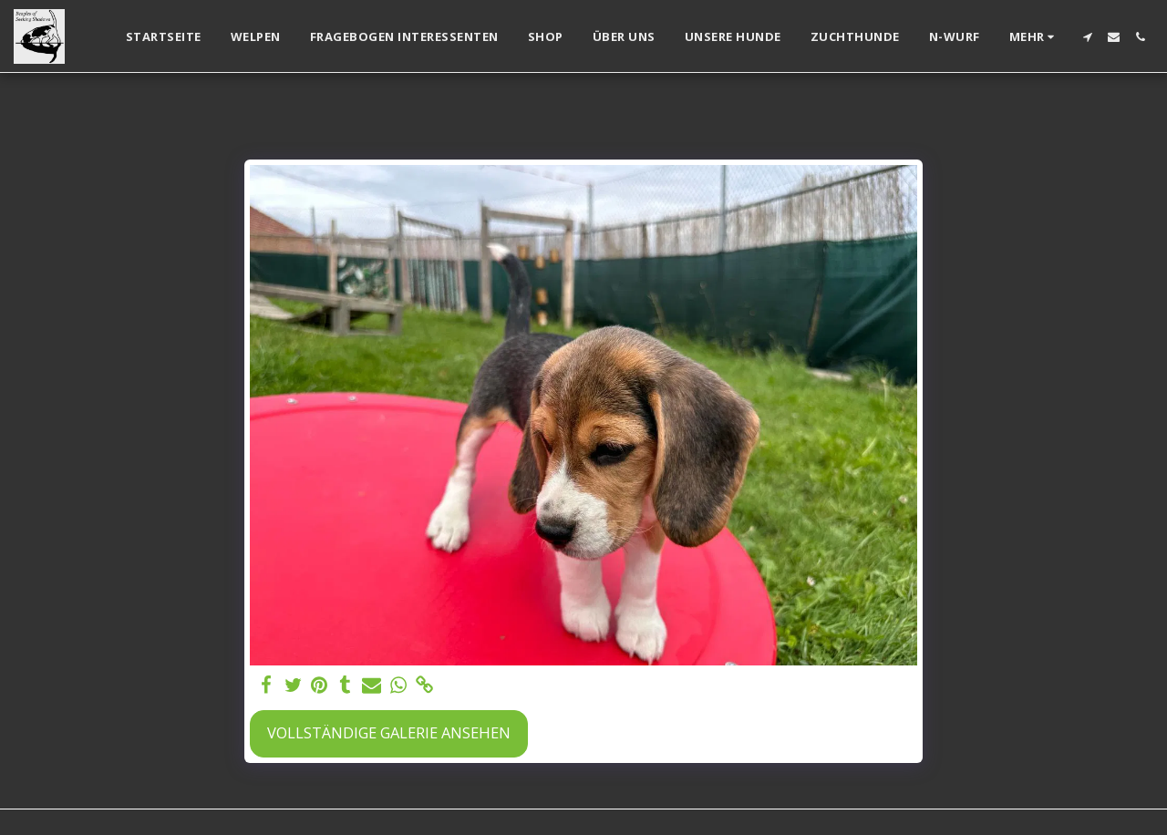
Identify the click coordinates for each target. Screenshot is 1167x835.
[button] (1087, 37)
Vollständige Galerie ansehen (389, 732)
